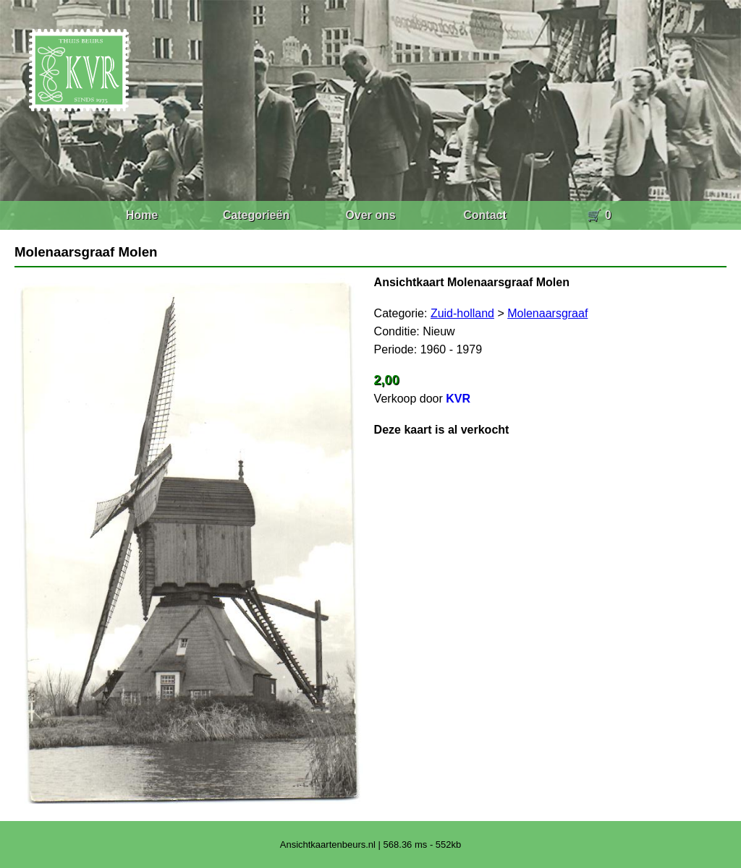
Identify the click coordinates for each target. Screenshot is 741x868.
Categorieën (256, 215)
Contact (485, 215)
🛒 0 (599, 215)
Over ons (370, 215)
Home (142, 215)
